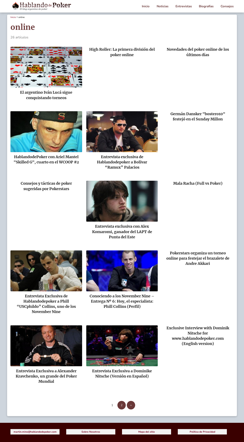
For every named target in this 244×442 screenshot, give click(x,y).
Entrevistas (183, 6)
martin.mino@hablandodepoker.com (35, 431)
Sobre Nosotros (90, 431)
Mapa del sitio (146, 431)
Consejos (227, 6)
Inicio (146, 6)
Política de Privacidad (202, 431)
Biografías (206, 6)
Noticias (162, 6)
